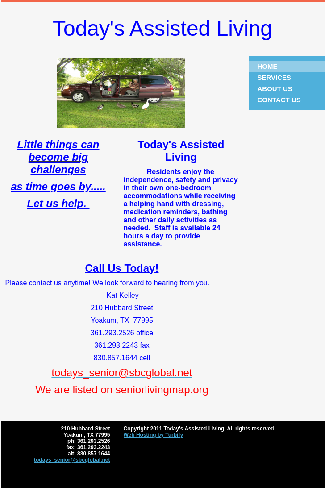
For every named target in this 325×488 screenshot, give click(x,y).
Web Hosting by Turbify (153, 435)
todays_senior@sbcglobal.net (72, 460)
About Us (275, 88)
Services (275, 77)
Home (268, 66)
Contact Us (279, 100)
